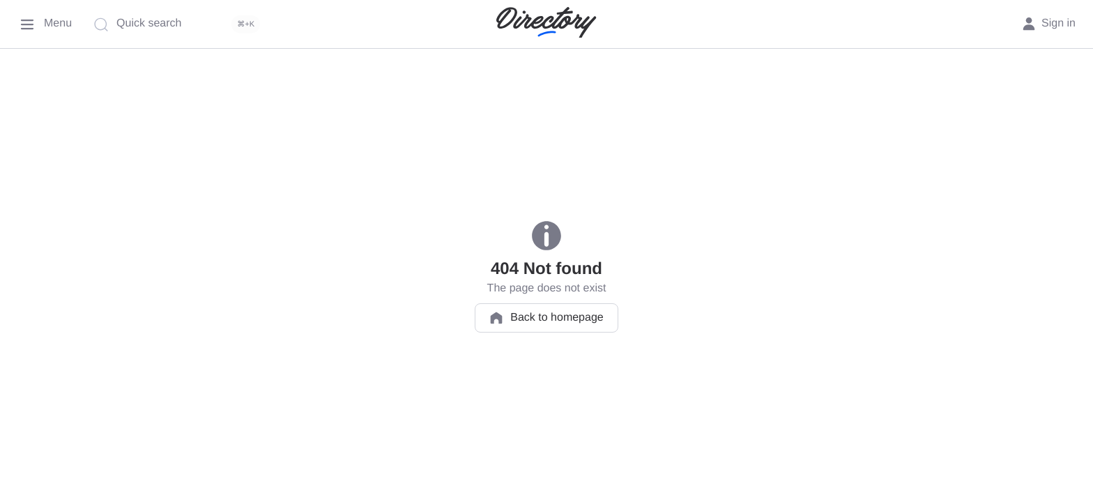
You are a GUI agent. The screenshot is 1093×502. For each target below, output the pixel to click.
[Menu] (44, 24)
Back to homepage (546, 318)
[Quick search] (180, 24)
